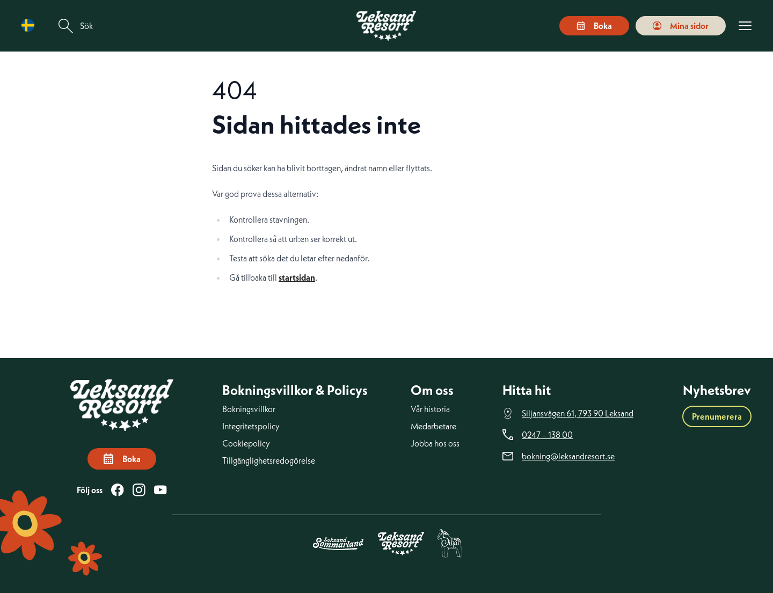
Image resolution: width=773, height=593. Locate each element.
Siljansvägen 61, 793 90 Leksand (577, 413)
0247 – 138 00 (547, 434)
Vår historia (430, 409)
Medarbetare (433, 426)
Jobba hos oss (435, 443)
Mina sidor (681, 25)
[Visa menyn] (745, 26)
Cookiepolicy (246, 443)
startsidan (297, 277)
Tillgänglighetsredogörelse (268, 460)
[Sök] (66, 26)
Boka (594, 25)
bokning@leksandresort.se (568, 456)
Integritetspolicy (251, 426)
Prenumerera (717, 416)
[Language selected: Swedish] (30, 25)
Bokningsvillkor (248, 409)
